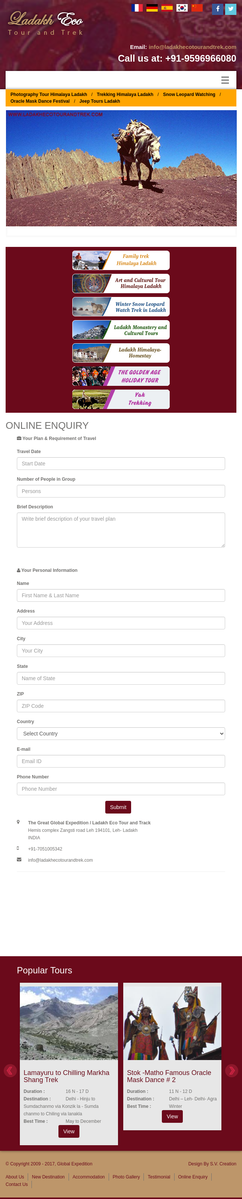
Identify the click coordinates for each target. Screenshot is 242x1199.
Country (25, 721)
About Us (15, 1177)
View (69, 1131)
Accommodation (89, 1177)
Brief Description (35, 506)
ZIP (20, 694)
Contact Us (17, 1184)
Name (23, 583)
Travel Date (29, 451)
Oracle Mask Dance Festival (40, 101)
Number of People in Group (46, 479)
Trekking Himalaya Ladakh (125, 94)
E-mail (23, 749)
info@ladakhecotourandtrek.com (192, 47)
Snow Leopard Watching (189, 94)
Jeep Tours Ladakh (99, 101)
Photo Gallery (126, 1177)
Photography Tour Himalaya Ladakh (48, 94)
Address (26, 611)
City (21, 638)
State (22, 666)
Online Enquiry (193, 1177)
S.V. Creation (223, 1164)
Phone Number (33, 777)
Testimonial (159, 1177)
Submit (118, 807)
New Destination (48, 1177)
